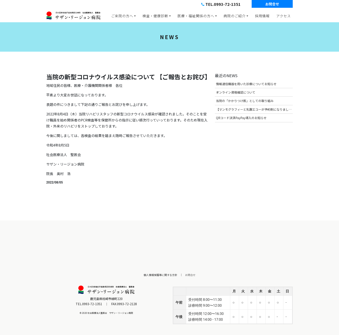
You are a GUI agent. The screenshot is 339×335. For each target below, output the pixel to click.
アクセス (283, 15)
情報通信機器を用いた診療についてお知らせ (246, 84)
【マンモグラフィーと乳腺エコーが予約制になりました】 (254, 109)
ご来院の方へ (122, 15)
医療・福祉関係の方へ (195, 15)
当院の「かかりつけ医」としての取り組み (244, 101)
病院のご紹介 (235, 15)
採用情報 (262, 15)
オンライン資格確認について (235, 92)
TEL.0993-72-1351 (221, 4)
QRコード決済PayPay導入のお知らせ (241, 118)
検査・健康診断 (155, 15)
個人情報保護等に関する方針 (160, 275)
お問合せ (272, 3)
